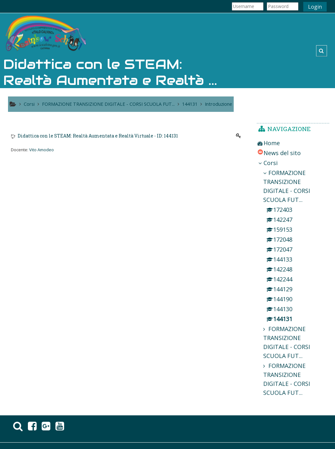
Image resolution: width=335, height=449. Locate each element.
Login (315, 6)
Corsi (271, 163)
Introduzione (218, 104)
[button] (321, 50)
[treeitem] (293, 142)
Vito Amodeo (41, 150)
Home (272, 143)
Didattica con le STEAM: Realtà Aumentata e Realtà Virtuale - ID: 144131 (98, 136)
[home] (46, 34)
